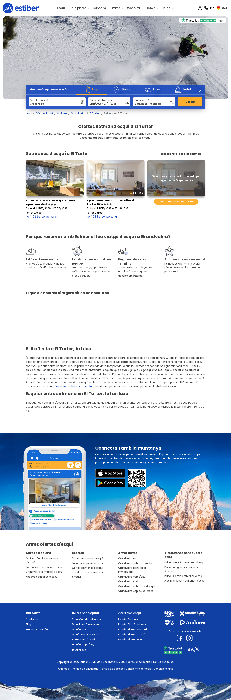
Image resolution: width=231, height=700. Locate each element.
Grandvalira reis (128, 558)
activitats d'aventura (81, 386)
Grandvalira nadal (129, 581)
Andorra (62, 113)
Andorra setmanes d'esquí (42, 576)
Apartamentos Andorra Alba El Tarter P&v (110, 202)
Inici (29, 113)
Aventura (133, 8)
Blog (28, 624)
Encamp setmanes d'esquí (88, 563)
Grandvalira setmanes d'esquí (44, 572)
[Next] (200, 90)
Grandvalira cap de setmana (136, 591)
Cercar (190, 102)
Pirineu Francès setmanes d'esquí (184, 562)
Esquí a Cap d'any (83, 644)
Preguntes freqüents (39, 629)
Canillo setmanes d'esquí (87, 568)
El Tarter (95, 113)
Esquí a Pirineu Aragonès (133, 629)
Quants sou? (142, 100)
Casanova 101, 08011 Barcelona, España (127, 662)
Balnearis (99, 8)
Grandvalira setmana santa (135, 563)
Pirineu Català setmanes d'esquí (184, 576)
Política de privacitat (85, 669)
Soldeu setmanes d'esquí (87, 558)
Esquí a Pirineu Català (131, 634)
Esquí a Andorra (128, 619)
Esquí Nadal (79, 629)
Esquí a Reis (79, 649)
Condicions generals (138, 669)
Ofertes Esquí (44, 113)
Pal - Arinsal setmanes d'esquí (44, 567)
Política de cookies (111, 669)
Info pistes (78, 8)
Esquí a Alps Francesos (132, 624)
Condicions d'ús (163, 669)
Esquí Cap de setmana (86, 619)
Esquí (61, 8)
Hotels (150, 8)
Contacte (32, 619)
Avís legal (64, 669)
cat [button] (222, 8)
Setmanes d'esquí (83, 639)
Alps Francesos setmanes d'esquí (184, 580)
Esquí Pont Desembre (85, 624)
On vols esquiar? (39, 100)
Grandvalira (78, 113)
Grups (165, 8)
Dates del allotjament (101, 100)
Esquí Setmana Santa (85, 634)
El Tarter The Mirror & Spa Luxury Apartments (50, 202)
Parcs (116, 8)
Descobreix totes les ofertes (181, 154)
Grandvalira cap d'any (131, 576)
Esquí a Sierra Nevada (131, 639)
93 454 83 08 (166, 662)
